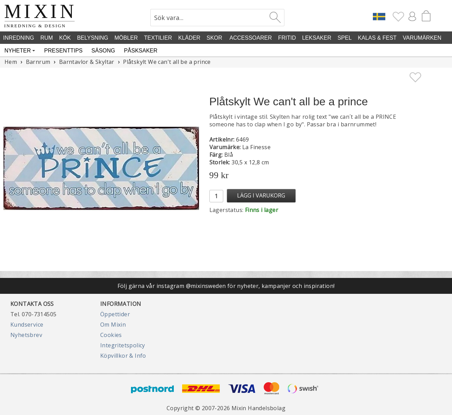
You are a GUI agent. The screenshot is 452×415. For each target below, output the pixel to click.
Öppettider (115, 314)
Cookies (111, 335)
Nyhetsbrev (26, 335)
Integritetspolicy (122, 345)
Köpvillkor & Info (123, 355)
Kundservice (26, 324)
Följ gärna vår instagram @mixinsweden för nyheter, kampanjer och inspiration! (226, 286)
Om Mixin (113, 324)
